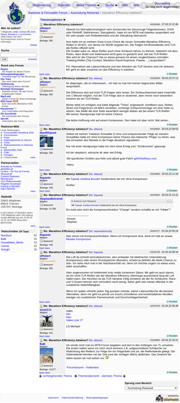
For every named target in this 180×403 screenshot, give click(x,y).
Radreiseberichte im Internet (18, 140)
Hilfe (125, 5)
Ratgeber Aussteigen (11, 184)
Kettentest (92, 367)
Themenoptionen (53, 19)
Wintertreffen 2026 (13, 150)
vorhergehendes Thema (55, 375)
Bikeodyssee (7, 179)
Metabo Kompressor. (78, 239)
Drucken (172, 74)
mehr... (33, 157)
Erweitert (32, 59)
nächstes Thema (114, 375)
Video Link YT (74, 320)
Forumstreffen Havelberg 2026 (19, 132)
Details (33, 45)
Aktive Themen (86, 5)
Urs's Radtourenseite (11, 181)
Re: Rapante (96, 195)
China (7, 142)
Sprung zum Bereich (138, 383)
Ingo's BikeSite (8, 188)
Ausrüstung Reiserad (85, 12)
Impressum (53, 397)
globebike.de (7, 169)
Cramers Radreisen (10, 176)
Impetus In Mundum (10, 186)
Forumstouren (11, 135)
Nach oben (44, 74)
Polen (6, 137)
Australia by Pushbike (11, 166)
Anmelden (162, 3)
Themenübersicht (86, 375)
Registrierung (42, 5)
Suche (109, 5)
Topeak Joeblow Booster (85, 178)
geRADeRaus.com (145, 158)
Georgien (8, 155)
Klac (68, 317)
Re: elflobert (96, 78)
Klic (68, 314)
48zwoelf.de (6, 174)
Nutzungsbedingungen (97, 397)
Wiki (136, 5)
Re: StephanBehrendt (100, 231)
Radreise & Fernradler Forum (48, 12)
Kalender (64, 5)
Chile (6, 152)
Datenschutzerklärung (72, 397)
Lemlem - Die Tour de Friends (15, 171)
